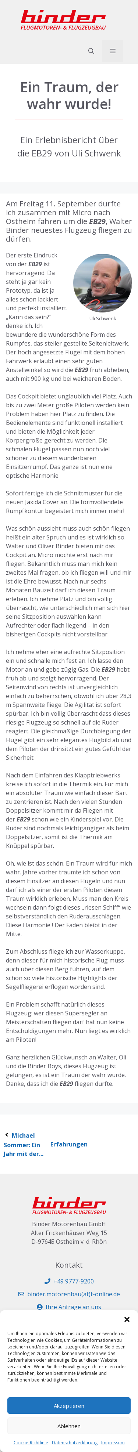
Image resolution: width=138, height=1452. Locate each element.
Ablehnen (69, 1426)
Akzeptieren (69, 1405)
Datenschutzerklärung (75, 1443)
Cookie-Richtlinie (31, 1443)
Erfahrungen (69, 1144)
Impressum (113, 1443)
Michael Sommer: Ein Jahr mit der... (23, 1144)
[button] (127, 1319)
